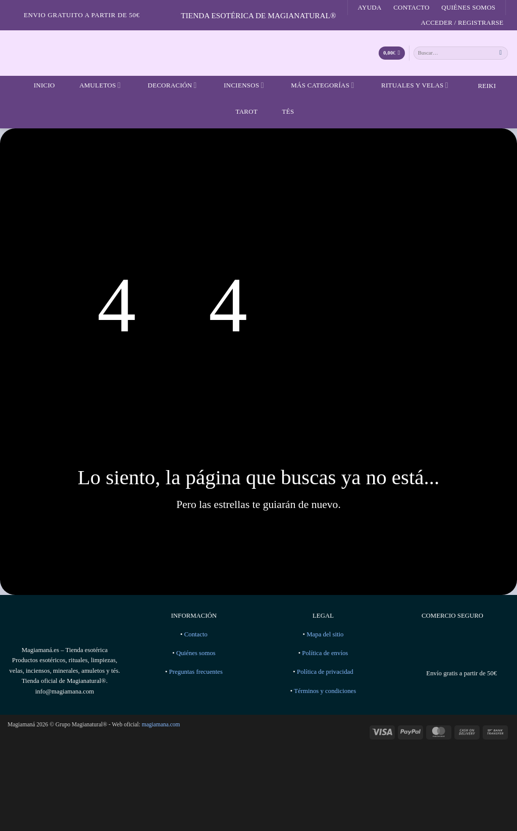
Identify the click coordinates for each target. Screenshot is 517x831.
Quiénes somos (468, 7)
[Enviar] (500, 53)
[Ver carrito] (391, 53)
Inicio (38, 85)
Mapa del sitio (324, 634)
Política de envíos (325, 653)
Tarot (240, 111)
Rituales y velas (408, 85)
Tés (282, 111)
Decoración (166, 85)
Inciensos (237, 85)
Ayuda (370, 7)
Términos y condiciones (325, 691)
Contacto (411, 7)
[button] (462, 22)
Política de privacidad (325, 671)
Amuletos (94, 85)
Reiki (479, 85)
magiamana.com (161, 724)
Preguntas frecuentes (196, 671)
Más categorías (316, 85)
